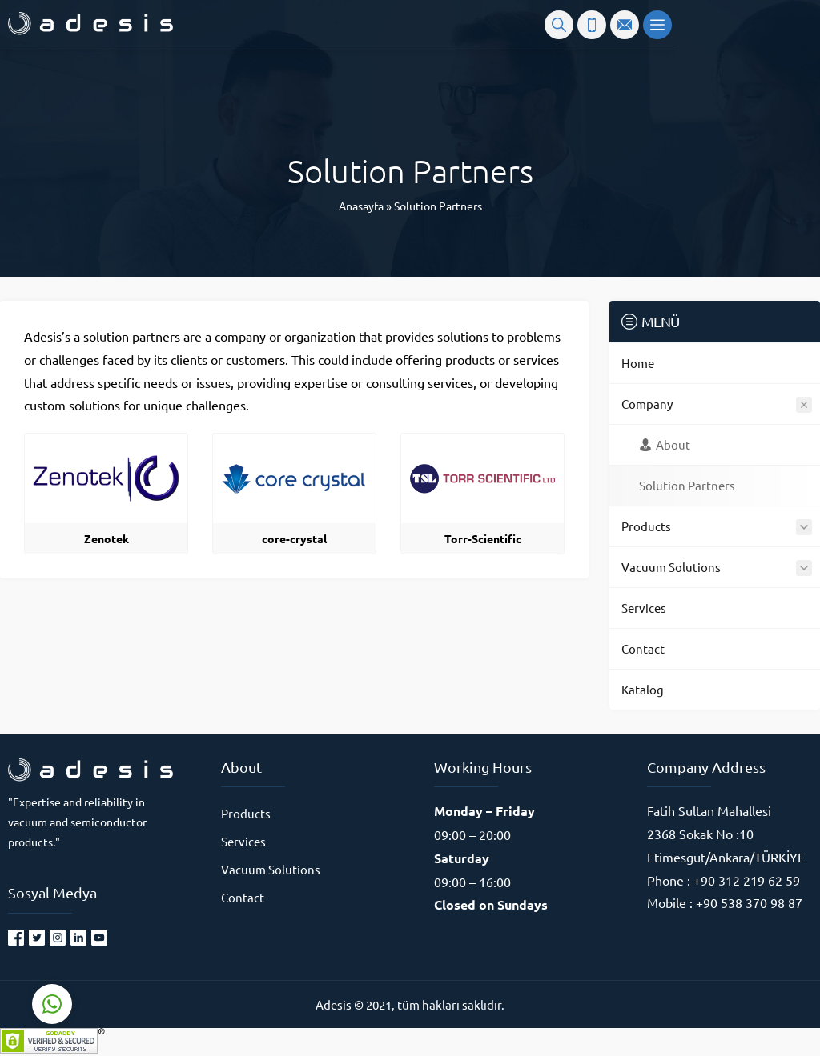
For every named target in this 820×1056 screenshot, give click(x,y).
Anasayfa (361, 205)
